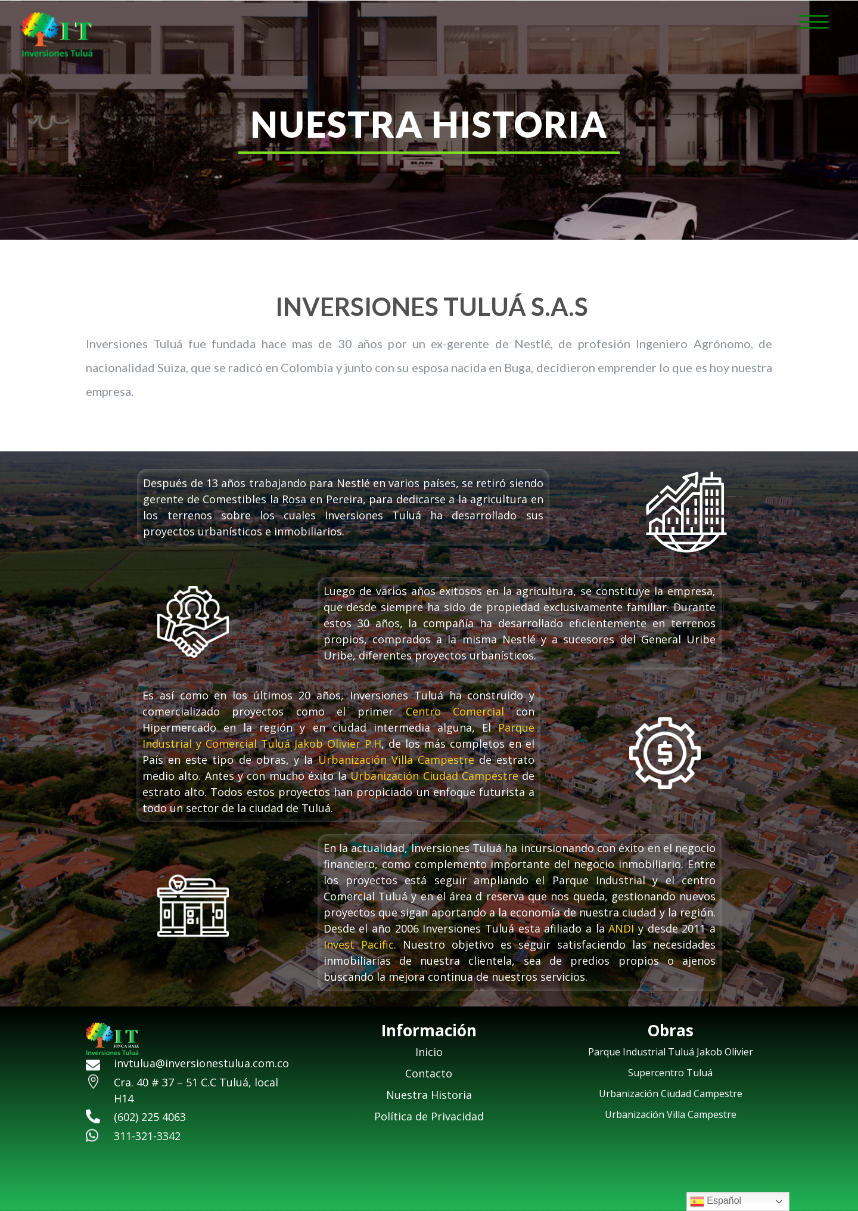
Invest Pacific (359, 944)
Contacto (428, 1073)
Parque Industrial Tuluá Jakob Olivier (670, 1051)
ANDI (621, 928)
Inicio (429, 1052)
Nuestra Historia (429, 1095)
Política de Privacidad (429, 1116)
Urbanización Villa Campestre (396, 759)
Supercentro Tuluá (670, 1072)
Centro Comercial (455, 711)
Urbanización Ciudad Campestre (434, 776)
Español (715, 1201)
